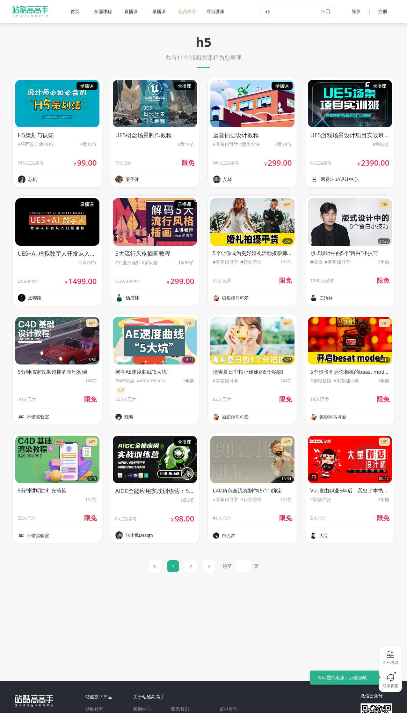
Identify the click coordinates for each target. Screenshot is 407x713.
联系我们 (180, 709)
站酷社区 (94, 709)
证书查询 (228, 709)
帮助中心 (142, 709)
